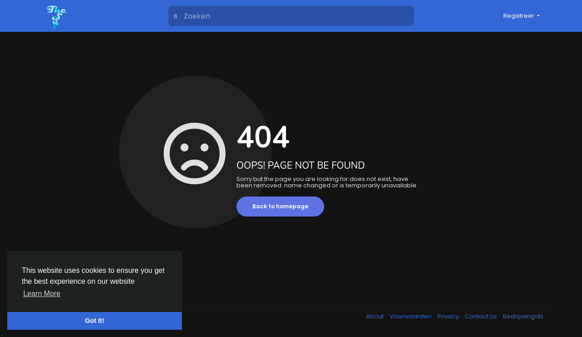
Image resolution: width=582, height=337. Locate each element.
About (375, 316)
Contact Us (481, 316)
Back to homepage (280, 206)
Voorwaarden (411, 316)
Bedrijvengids (523, 316)
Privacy (448, 316)
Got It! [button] (94, 320)
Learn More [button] (41, 293)
